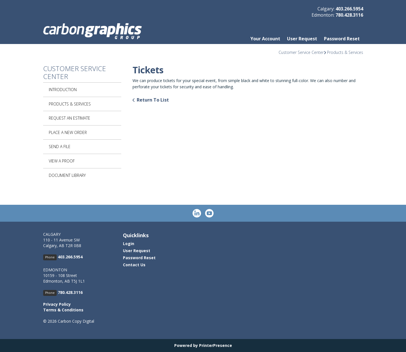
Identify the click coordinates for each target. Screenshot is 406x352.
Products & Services (345, 52)
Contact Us (134, 264)
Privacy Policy (57, 304)
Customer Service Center (301, 52)
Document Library (67, 175)
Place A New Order (68, 132)
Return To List (153, 100)
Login (128, 243)
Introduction (63, 89)
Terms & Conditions (63, 310)
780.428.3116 (349, 15)
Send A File (59, 146)
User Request (302, 39)
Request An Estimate (69, 118)
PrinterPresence (215, 345)
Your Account (265, 39)
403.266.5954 (349, 9)
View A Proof (62, 161)
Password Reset (342, 39)
